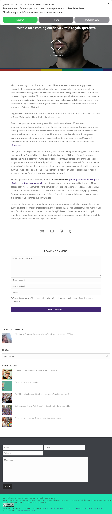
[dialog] (56, 12)
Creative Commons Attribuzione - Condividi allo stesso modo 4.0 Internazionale (72, 508)
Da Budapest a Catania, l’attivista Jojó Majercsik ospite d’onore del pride (42, 406)
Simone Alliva (57, 53)
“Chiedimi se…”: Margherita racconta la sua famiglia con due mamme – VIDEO (44, 334)
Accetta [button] (20, 19)
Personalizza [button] (92, 19)
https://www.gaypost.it (26, 510)
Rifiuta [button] (56, 19)
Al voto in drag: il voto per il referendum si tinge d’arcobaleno (38, 418)
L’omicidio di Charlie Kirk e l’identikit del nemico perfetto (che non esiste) (42, 394)
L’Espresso (16, 145)
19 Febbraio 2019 (56, 56)
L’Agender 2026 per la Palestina (26, 382)
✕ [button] (108, 3)
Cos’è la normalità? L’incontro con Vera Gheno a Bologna (36, 370)
